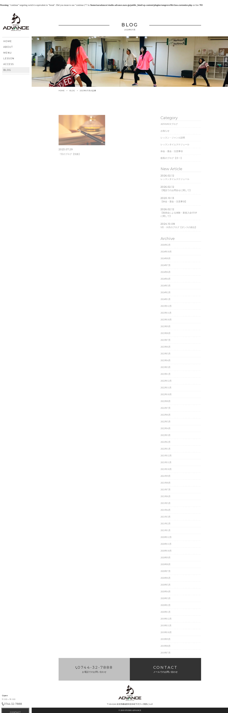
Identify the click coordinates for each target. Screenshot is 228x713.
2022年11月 (166, 396)
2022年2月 (166, 450)
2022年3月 (166, 443)
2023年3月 (166, 375)
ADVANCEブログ (169, 132)
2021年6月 (166, 504)
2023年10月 (166, 328)
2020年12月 (166, 545)
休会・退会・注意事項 (172, 159)
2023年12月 (166, 314)
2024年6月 (166, 280)
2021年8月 (166, 491)
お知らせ (165, 139)
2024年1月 (166, 307)
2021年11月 (166, 470)
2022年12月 (166, 389)
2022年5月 (166, 430)
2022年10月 (166, 402)
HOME (62, 91)
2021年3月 (166, 525)
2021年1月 (166, 538)
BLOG (72, 90)
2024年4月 (166, 287)
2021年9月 (166, 484)
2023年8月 (166, 341)
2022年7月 (166, 416)
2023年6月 (166, 355)
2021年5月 (166, 511)
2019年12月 (166, 627)
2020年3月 (166, 606)
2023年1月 (166, 382)
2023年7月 (166, 348)
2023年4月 (166, 368)
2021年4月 (166, 518)
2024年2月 (166, 300)
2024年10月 (166, 260)
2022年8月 (166, 409)
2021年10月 (166, 477)
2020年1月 (166, 620)
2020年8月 (166, 572)
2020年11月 (166, 552)
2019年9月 (166, 647)
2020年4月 (166, 600)
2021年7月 (166, 498)
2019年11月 (166, 634)
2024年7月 (166, 273)
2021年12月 (166, 464)
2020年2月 (166, 613)
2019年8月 (166, 654)
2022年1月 (166, 457)
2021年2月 (166, 532)
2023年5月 (166, 362)
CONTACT (15, 113)
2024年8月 (166, 266)
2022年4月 (166, 436)
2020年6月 (166, 586)
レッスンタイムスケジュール (175, 152)
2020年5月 (166, 593)
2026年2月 (166, 253)
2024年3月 (166, 294)
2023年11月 (166, 321)
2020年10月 (166, 559)
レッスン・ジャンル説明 (173, 146)
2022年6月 (166, 423)
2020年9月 (166, 566)
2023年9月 (166, 334)
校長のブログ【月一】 (172, 166)
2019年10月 (166, 640)
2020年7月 (166, 579)
